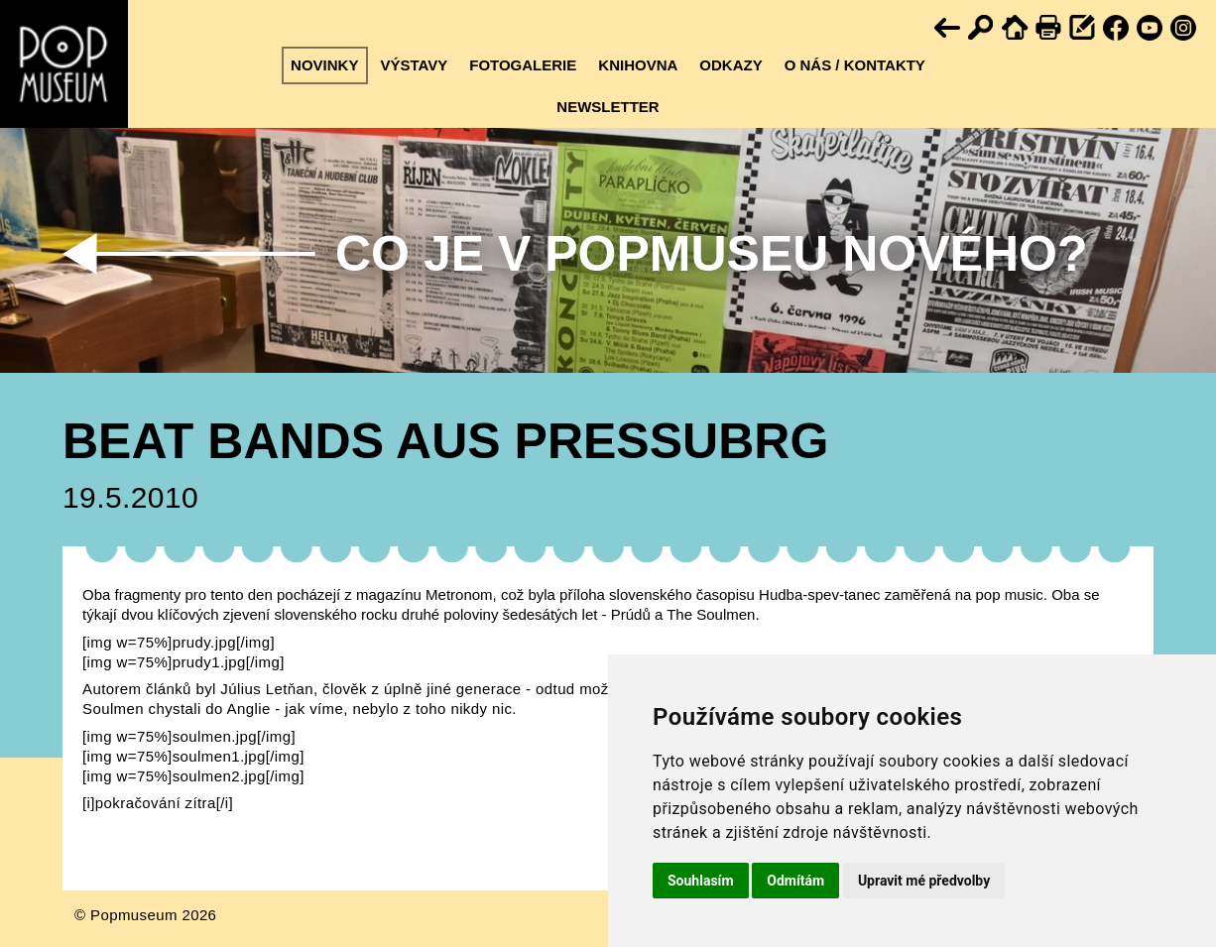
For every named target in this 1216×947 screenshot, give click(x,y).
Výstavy (413, 65)
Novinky (324, 65)
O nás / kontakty (855, 65)
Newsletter (607, 106)
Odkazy (730, 65)
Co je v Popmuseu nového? (711, 254)
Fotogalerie (522, 65)
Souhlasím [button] (701, 880)
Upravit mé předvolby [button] (924, 880)
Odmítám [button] (795, 880)
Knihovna (637, 65)
